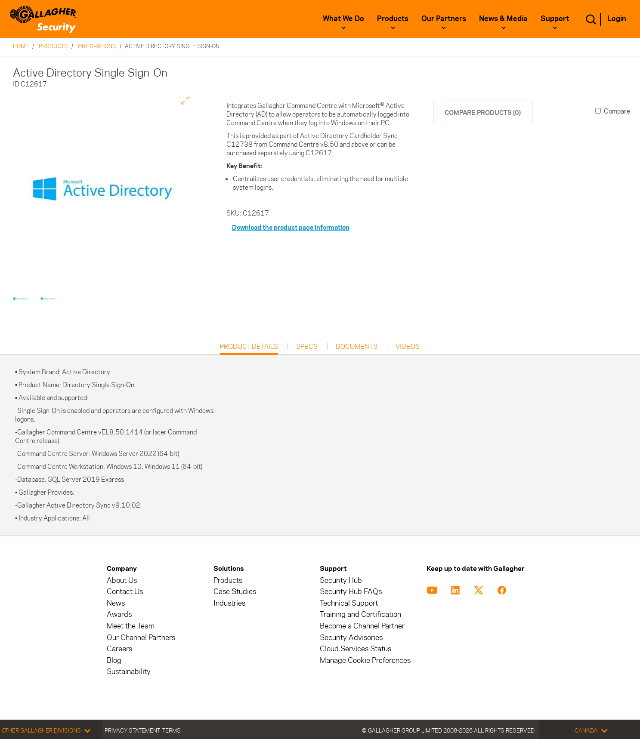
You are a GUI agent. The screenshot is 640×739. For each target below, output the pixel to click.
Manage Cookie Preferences (365, 660)
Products (392, 18)
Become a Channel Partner (362, 626)
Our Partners (443, 18)
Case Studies (234, 591)
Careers (119, 648)
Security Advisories (351, 637)
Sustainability (129, 671)
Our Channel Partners (141, 637)
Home (21, 46)
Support (555, 18)
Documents (356, 346)
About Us (122, 580)
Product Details (249, 348)
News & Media (503, 18)
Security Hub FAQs (351, 591)
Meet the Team (131, 626)
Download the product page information (290, 227)
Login (616, 18)
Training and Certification (360, 614)
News (116, 603)
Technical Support (349, 603)
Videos (408, 346)
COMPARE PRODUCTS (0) (483, 112)
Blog (114, 660)
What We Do (343, 18)
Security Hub (341, 580)
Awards (119, 614)
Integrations (97, 46)
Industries (229, 603)
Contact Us (125, 591)
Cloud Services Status (355, 648)
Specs (307, 346)
